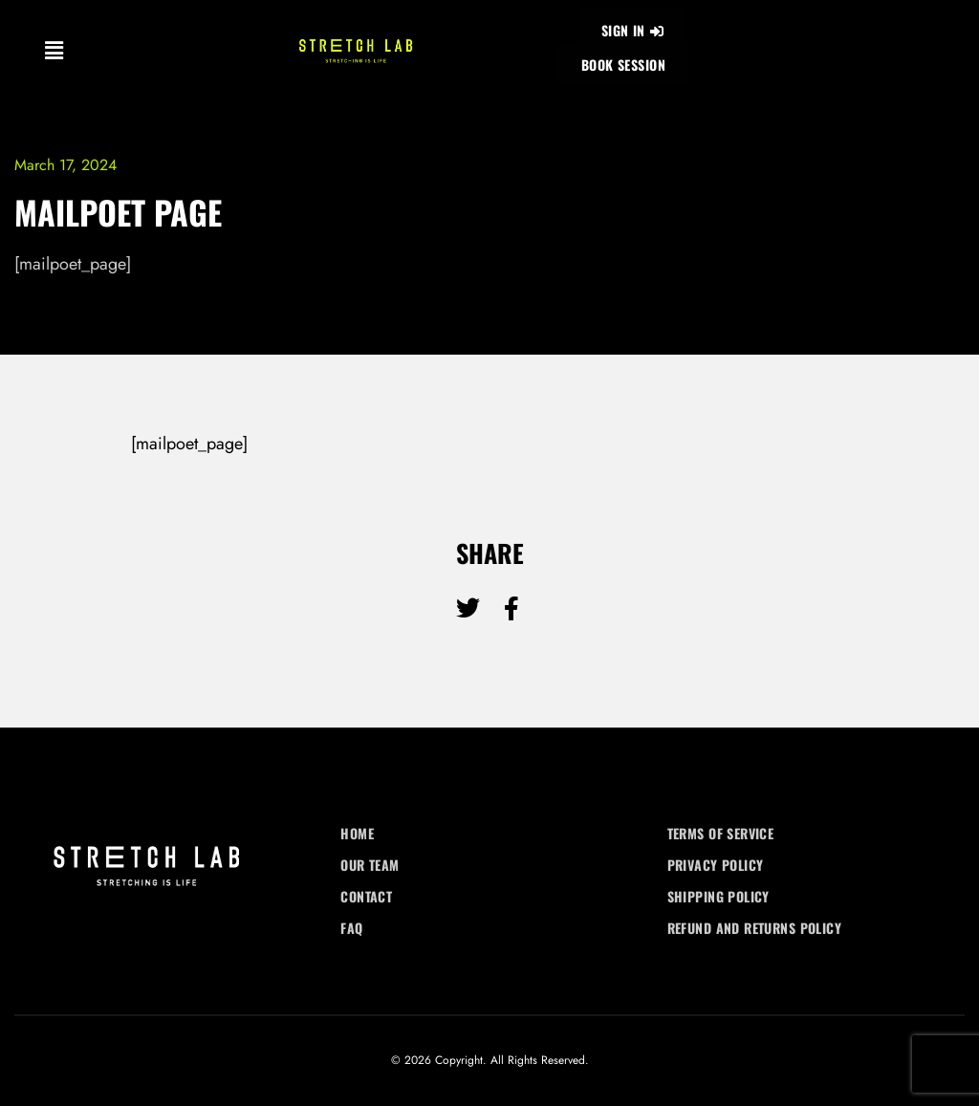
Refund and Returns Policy (754, 928)
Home (357, 833)
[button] (53, 50)
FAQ (351, 928)
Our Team (369, 865)
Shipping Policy (718, 896)
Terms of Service (720, 833)
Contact (366, 896)
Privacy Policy (715, 865)
